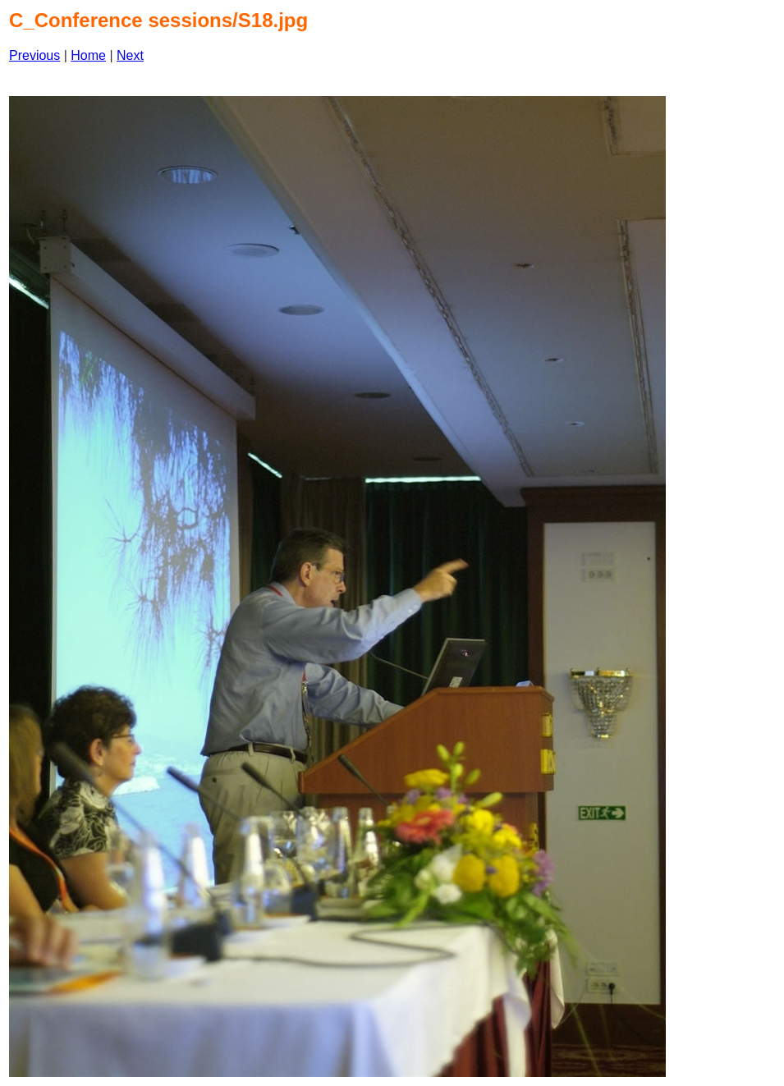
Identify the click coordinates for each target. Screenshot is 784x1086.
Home (88, 55)
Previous (34, 55)
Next (130, 55)
